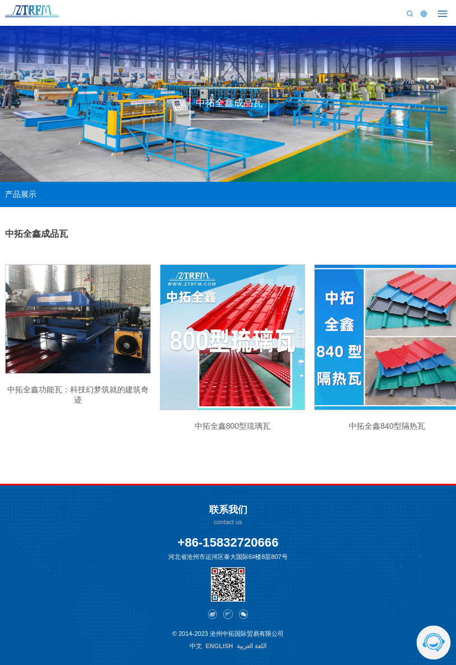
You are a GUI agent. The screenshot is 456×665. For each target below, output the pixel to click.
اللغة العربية (251, 646)
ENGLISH (219, 646)
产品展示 (20, 194)
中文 (196, 646)
